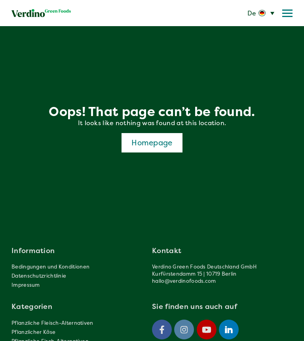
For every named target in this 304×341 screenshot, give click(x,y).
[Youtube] (207, 329)
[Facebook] (162, 329)
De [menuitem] (251, 13)
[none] (260, 13)
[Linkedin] (229, 329)
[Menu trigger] (287, 13)
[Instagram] (184, 329)
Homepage (151, 142)
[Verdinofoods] (41, 13)
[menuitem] (260, 13)
